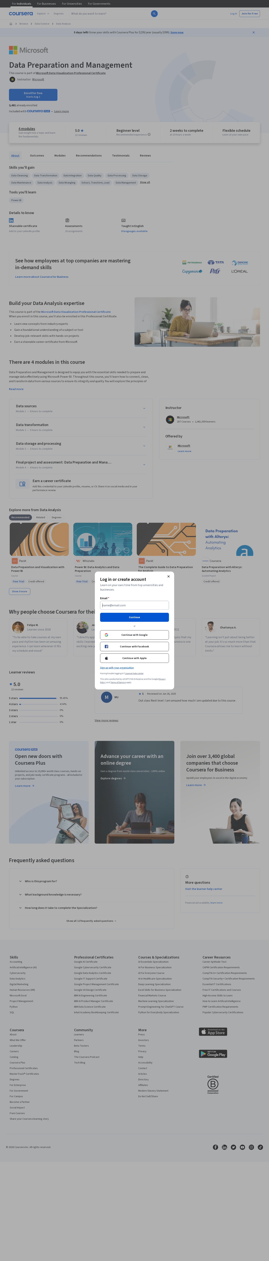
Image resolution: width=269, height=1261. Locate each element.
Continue (134, 617)
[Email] (134, 605)
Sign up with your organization (117, 668)
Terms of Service (118, 682)
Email (104, 598)
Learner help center (134, 673)
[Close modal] (168, 576)
